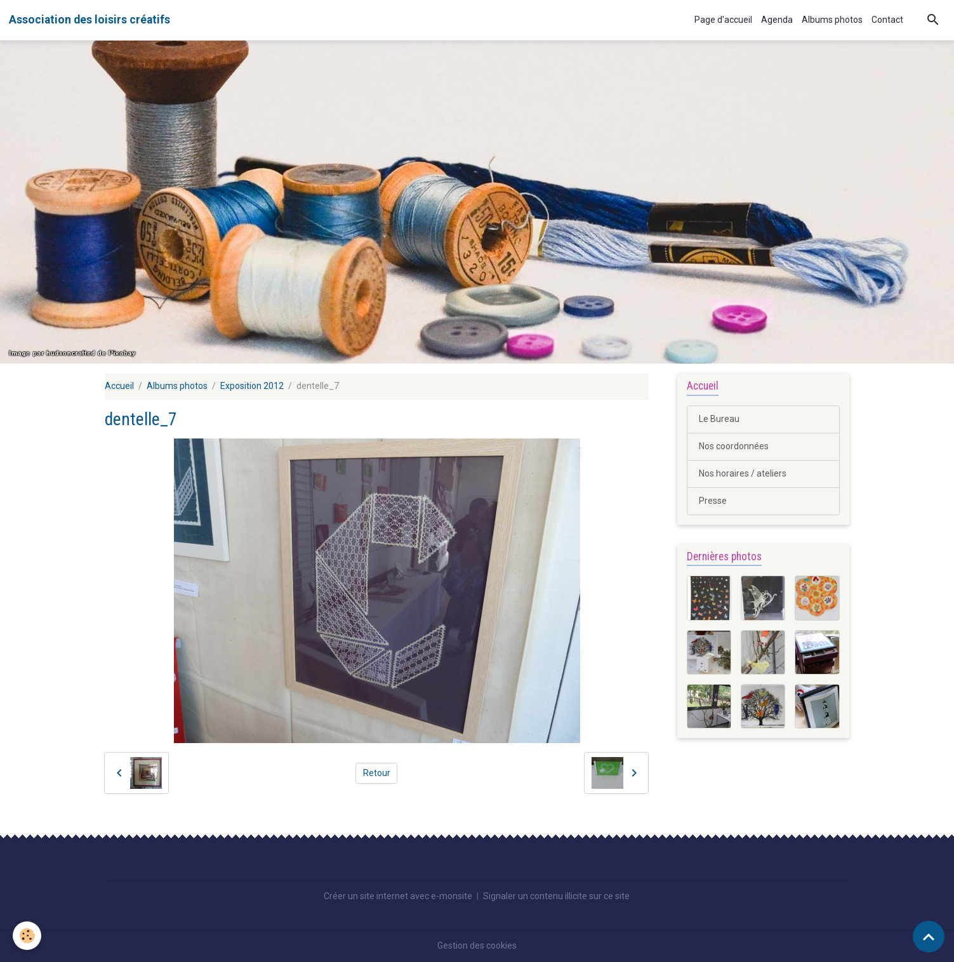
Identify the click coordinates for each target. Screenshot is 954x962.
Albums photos (832, 20)
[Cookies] (27, 935)
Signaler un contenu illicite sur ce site (556, 896)
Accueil (119, 386)
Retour (376, 773)
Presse (713, 501)
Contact (887, 20)
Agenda (777, 20)
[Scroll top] (928, 936)
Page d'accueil (723, 20)
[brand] (89, 19)
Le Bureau (719, 419)
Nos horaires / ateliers (742, 473)
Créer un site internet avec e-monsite (398, 896)
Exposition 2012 (252, 386)
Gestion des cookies (477, 945)
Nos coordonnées (734, 446)
